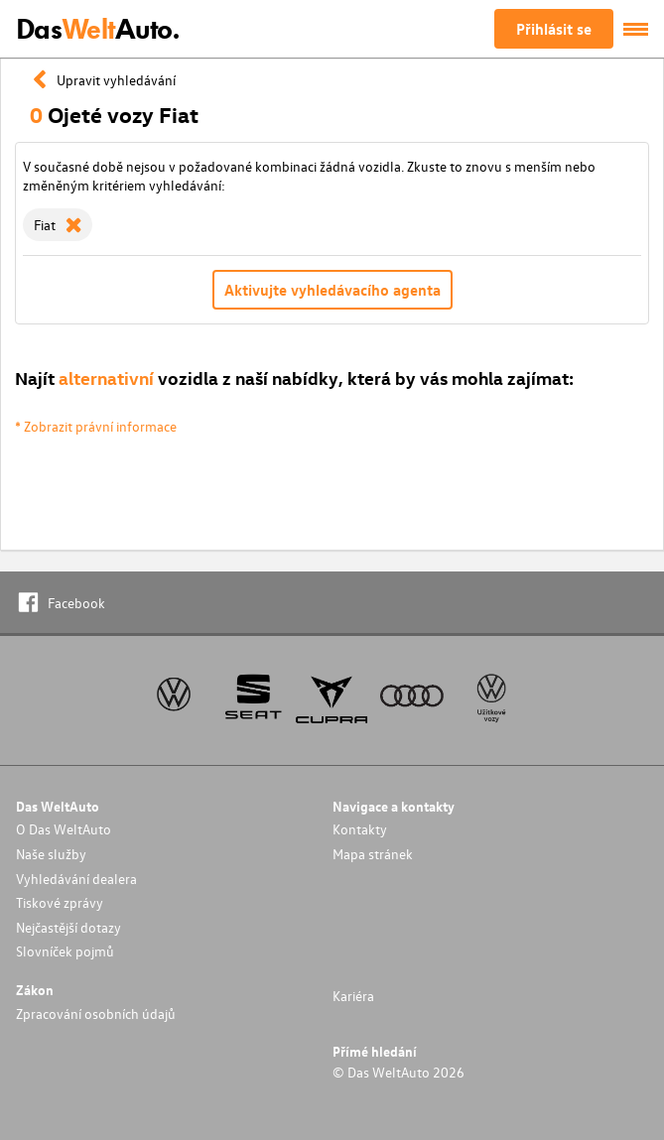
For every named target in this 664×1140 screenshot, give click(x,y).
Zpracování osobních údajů (96, 1013)
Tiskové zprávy (59, 902)
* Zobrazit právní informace (96, 426)
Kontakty (359, 829)
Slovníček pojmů (65, 951)
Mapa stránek (372, 853)
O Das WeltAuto (63, 829)
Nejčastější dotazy (68, 927)
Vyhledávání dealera (76, 878)
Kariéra (353, 995)
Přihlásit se (554, 29)
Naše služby (51, 853)
